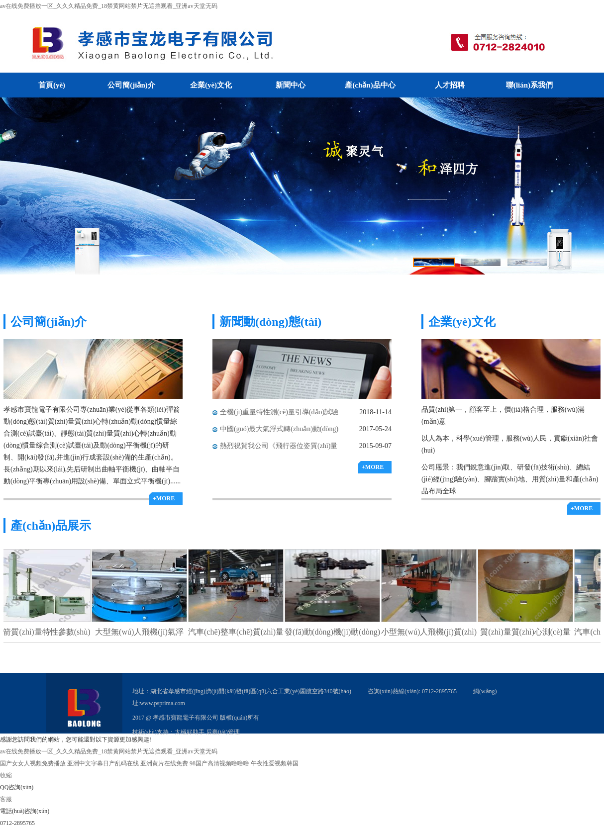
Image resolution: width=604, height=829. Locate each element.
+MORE (164, 498)
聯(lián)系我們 (529, 85)
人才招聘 (450, 85)
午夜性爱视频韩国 (275, 763)
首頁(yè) (51, 85)
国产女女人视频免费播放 (33, 763)
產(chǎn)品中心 (370, 85)
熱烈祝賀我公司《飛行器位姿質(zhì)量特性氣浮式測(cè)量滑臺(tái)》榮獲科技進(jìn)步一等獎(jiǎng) (280, 448)
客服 (6, 799)
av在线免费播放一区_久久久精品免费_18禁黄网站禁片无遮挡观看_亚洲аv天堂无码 (108, 5)
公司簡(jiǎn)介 (131, 85)
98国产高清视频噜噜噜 (219, 763)
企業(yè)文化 (211, 85)
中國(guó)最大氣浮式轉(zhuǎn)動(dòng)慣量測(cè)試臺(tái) (279, 431)
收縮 (6, 775)
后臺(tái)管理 (223, 732)
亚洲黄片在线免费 (164, 763)
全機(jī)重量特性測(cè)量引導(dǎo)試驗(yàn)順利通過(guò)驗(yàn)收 (279, 414)
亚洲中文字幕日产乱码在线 (103, 763)
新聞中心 (290, 85)
